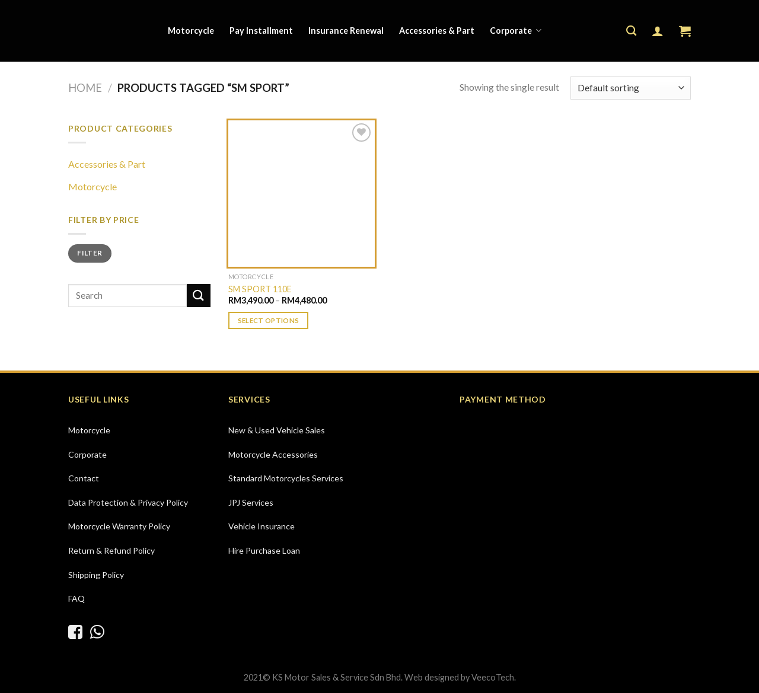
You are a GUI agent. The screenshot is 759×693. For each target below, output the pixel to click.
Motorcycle (191, 30)
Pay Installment (261, 30)
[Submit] (199, 295)
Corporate (515, 30)
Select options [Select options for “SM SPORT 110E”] (268, 320)
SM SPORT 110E (260, 289)
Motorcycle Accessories (273, 454)
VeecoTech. (493, 677)
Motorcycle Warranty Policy (119, 526)
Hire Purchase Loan (264, 550)
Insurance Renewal (346, 30)
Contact (83, 478)
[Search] (631, 31)
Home (85, 87)
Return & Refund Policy (111, 550)
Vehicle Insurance (261, 526)
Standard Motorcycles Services (285, 478)
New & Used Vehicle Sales (276, 430)
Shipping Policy (96, 575)
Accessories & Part (436, 30)
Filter (89, 252)
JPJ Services (250, 502)
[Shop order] (630, 88)
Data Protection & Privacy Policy (128, 502)
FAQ (76, 598)
